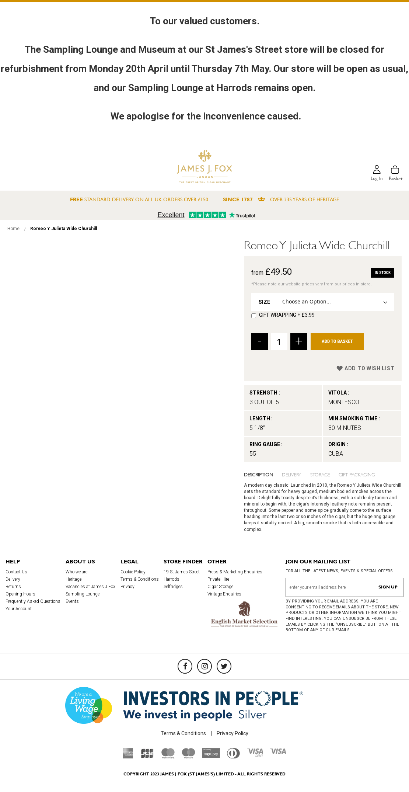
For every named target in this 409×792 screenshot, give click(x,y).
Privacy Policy (232, 733)
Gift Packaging (357, 474)
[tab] (263, 474)
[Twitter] (224, 666)
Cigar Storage (220, 586)
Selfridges (173, 586)
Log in (376, 178)
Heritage (73, 579)
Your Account (19, 608)
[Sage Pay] (211, 756)
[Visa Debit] (255, 755)
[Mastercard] (168, 757)
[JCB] (147, 757)
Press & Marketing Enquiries (234, 571)
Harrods (171, 579)
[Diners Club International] (233, 757)
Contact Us (16, 571)
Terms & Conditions (139, 579)
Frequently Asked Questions (33, 601)
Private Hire (218, 579)
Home (13, 228)
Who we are (76, 571)
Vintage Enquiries (224, 594)
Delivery (291, 474)
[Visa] (278, 752)
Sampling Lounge (82, 594)
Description (258, 474)
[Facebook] (185, 666)
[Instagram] (204, 666)
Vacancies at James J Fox (90, 586)
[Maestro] (188, 757)
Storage (320, 474)
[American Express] (128, 757)
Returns (13, 586)
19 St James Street (182, 571)
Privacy (127, 586)
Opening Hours (20, 594)
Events (72, 601)
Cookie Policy (133, 571)
